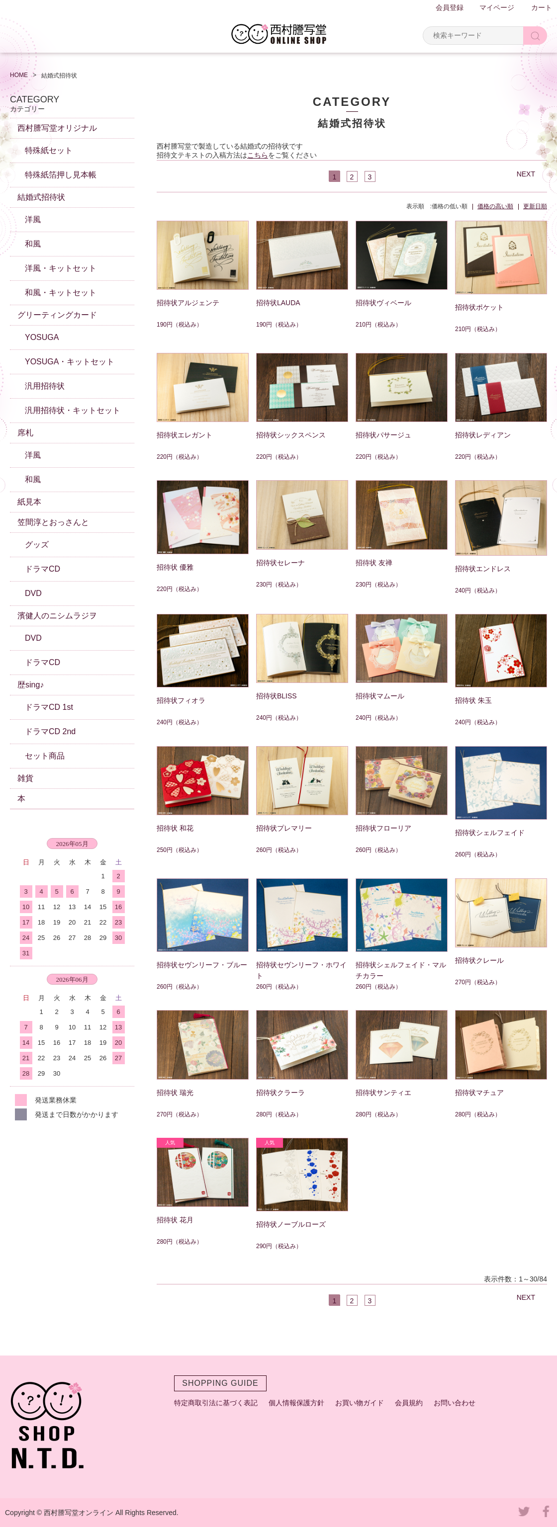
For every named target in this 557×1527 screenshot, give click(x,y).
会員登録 (450, 7)
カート (541, 7)
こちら (257, 155)
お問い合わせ (454, 1403)
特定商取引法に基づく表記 (216, 1403)
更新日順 (535, 206)
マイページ (496, 7)
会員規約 (409, 1403)
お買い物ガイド (359, 1403)
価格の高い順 (495, 206)
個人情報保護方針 (296, 1403)
